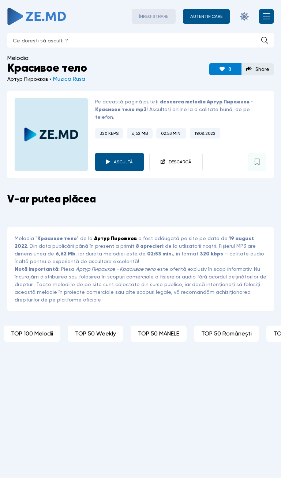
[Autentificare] (206, 16)
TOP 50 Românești (226, 333)
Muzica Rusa (69, 79)
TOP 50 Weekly (95, 333)
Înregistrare (153, 16)
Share (257, 69)
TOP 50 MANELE (158, 333)
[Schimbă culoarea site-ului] (244, 16)
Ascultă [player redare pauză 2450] (123, 161)
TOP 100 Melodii (32, 333)
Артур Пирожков (115, 238)
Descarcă (180, 161)
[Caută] (264, 40)
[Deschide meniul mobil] (266, 16)
